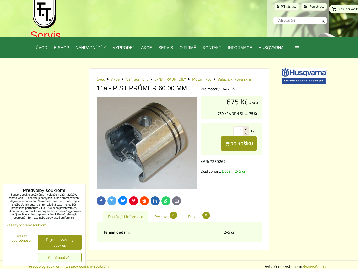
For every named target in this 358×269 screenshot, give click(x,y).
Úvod (41, 48)
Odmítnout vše (59, 257)
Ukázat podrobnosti (21, 238)
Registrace (314, 6)
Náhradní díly (91, 48)
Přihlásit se (287, 6)
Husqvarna (271, 48)
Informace (240, 48)
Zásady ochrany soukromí (27, 225)
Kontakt (212, 48)
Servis (45, 35)
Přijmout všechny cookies (59, 242)
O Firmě (188, 48)
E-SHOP (61, 48)
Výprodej (123, 48)
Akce (146, 48)
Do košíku (239, 143)
